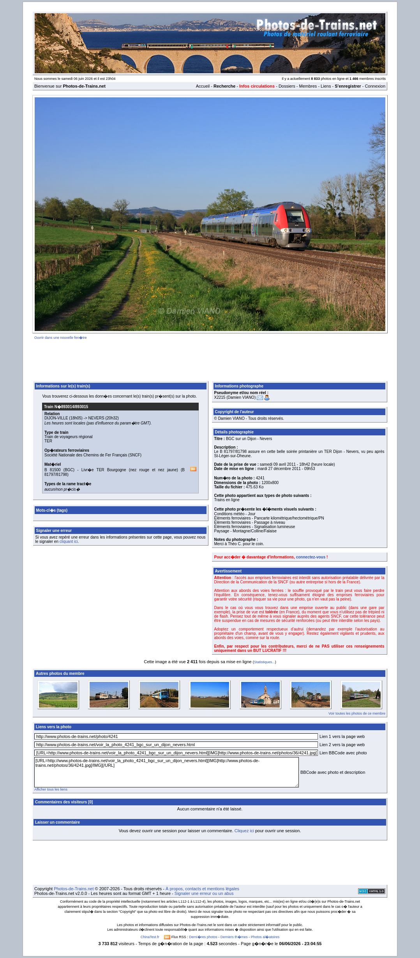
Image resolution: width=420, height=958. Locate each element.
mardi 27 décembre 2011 (279, 469)
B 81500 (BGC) (59, 470)
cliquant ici (69, 541)
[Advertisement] (210, 359)
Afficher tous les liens (50, 789)
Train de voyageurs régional (68, 437)
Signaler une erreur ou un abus (204, 893)
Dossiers (287, 86)
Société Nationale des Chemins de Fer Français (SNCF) (92, 455)
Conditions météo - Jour (235, 514)
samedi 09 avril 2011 (278, 464)
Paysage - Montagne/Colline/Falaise (245, 531)
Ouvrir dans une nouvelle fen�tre (60, 338)
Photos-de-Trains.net (74, 888)
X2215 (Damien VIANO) (235, 397)
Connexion (375, 86)
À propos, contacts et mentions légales (202, 888)
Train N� (66, 407)
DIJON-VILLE (56, 418)
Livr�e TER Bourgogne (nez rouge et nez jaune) (129, 470)
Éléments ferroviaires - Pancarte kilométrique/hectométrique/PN (269, 518)
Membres (308, 86)
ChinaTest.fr (150, 937)
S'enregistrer (348, 86)
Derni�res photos (203, 937)
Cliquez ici (244, 830)
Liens (326, 86)
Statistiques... (264, 662)
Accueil (203, 86)
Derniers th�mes (234, 937)
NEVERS (96, 418)
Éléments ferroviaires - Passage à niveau (249, 522)
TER (48, 441)
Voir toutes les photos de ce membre (356, 713)
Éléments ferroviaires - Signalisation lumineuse (254, 527)
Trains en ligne (227, 500)
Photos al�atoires (265, 937)
